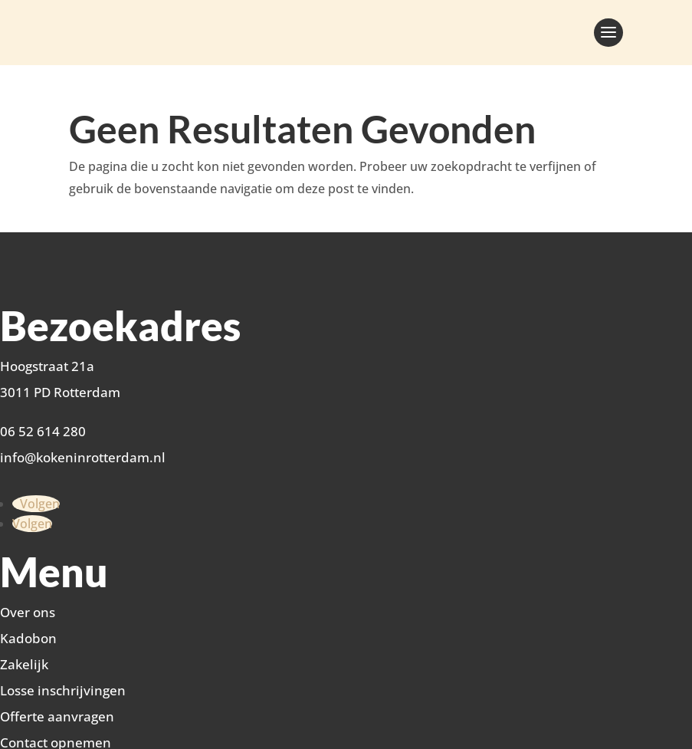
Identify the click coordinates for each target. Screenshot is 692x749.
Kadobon (28, 638)
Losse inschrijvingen (63, 690)
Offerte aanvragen (57, 716)
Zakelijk (24, 664)
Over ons (27, 612)
